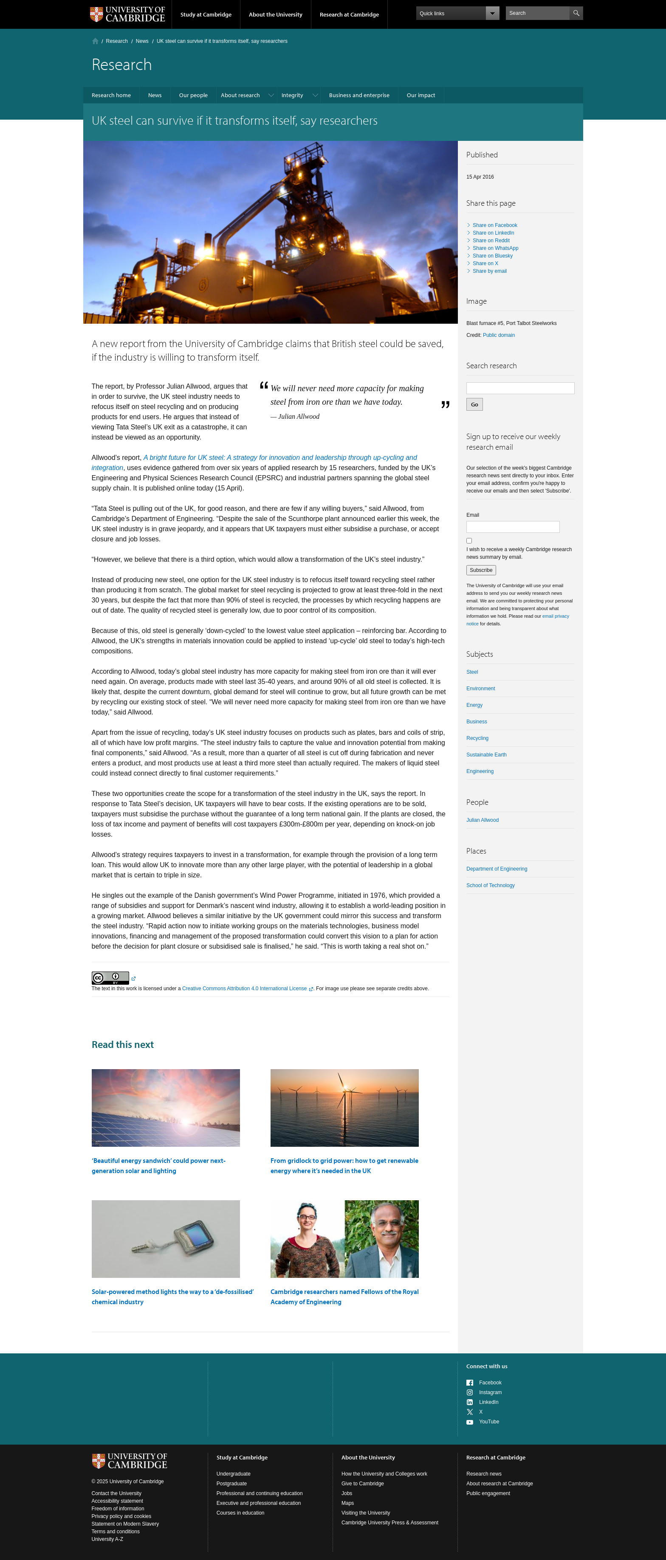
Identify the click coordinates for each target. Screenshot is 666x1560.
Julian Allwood (482, 820)
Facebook (490, 1383)
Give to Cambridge (362, 1484)
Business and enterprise (359, 95)
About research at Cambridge (499, 1484)
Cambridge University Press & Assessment (389, 1523)
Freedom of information (118, 1509)
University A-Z (108, 1539)
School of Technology (490, 885)
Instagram (490, 1392)
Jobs (346, 1493)
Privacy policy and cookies (122, 1516)
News (142, 41)
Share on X (485, 263)
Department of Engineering (496, 869)
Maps (347, 1503)
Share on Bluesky (493, 256)
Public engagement (488, 1493)
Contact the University (116, 1493)
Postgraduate (232, 1484)
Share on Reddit (491, 241)
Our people (193, 95)
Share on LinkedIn (493, 233)
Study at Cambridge (206, 14)
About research (240, 95)
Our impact (421, 95)
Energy (474, 705)
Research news (484, 1474)
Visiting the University (365, 1513)
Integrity (292, 95)
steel (472, 672)
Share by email (490, 271)
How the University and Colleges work (384, 1474)
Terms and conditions (116, 1532)
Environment (480, 689)
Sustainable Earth (486, 755)
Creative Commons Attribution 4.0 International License (244, 988)
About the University (275, 14)
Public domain (499, 335)
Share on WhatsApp (495, 248)
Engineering (480, 771)
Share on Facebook (495, 225)
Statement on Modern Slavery (125, 1524)
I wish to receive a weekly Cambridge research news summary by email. (519, 553)
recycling (477, 738)
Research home (111, 95)
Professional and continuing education (260, 1493)
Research (117, 41)
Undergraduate (234, 1474)
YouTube (489, 1422)
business (476, 722)
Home (95, 41)
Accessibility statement (117, 1501)
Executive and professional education (259, 1503)
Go (474, 404)
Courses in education (241, 1513)
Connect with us (487, 1366)
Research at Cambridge (349, 14)
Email (472, 515)
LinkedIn (488, 1402)
